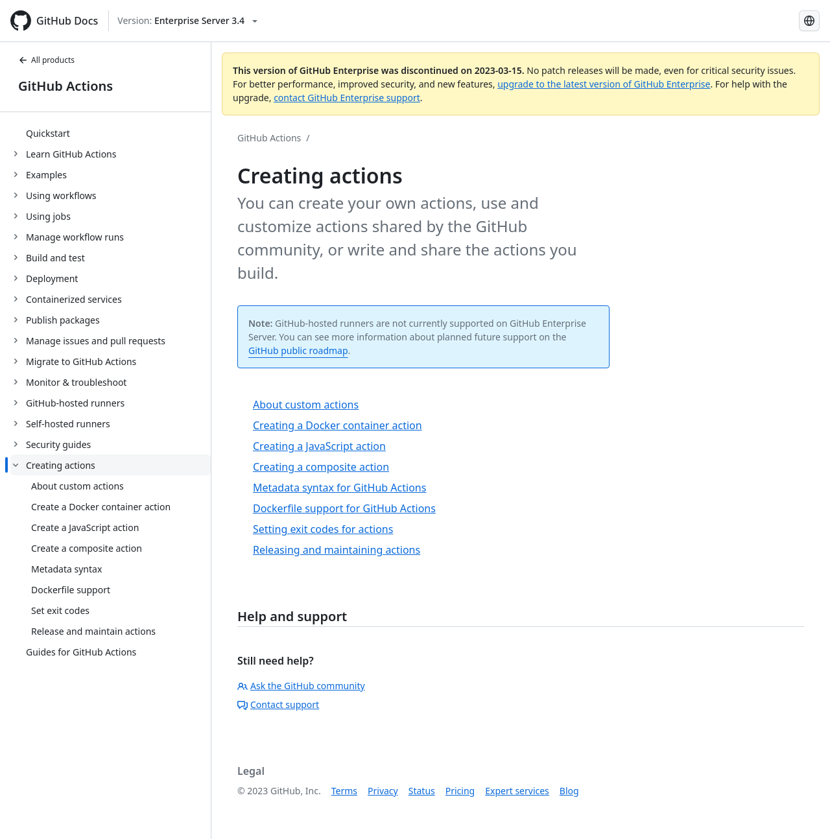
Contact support (278, 704)
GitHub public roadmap (298, 350)
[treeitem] (110, 133)
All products (46, 59)
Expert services (517, 791)
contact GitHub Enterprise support (347, 97)
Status (422, 791)
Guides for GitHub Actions (81, 652)
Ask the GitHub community (301, 685)
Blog (569, 791)
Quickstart (48, 133)
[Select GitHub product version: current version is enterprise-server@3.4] (187, 20)
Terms (344, 791)
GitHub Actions (65, 86)
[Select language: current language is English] (809, 20)
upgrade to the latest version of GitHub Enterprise (603, 84)
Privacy (383, 791)
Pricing (460, 791)
